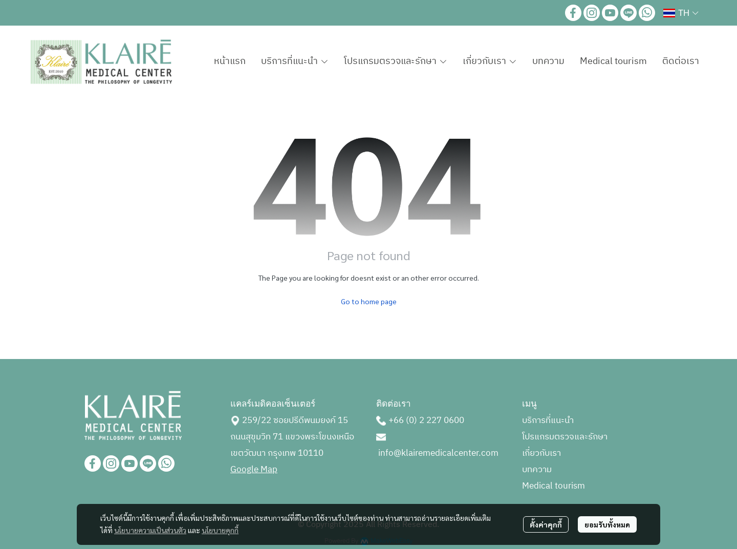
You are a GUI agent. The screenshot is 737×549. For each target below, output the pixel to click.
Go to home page (369, 301)
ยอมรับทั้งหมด (607, 524)
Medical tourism (553, 486)
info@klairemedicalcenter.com (438, 453)
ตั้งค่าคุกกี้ (546, 524)
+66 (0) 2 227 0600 (426, 420)
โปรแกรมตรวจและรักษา (565, 437)
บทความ (537, 469)
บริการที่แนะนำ (548, 420)
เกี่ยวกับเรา (541, 453)
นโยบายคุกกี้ (220, 530)
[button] (681, 13)
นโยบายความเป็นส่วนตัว (150, 530)
